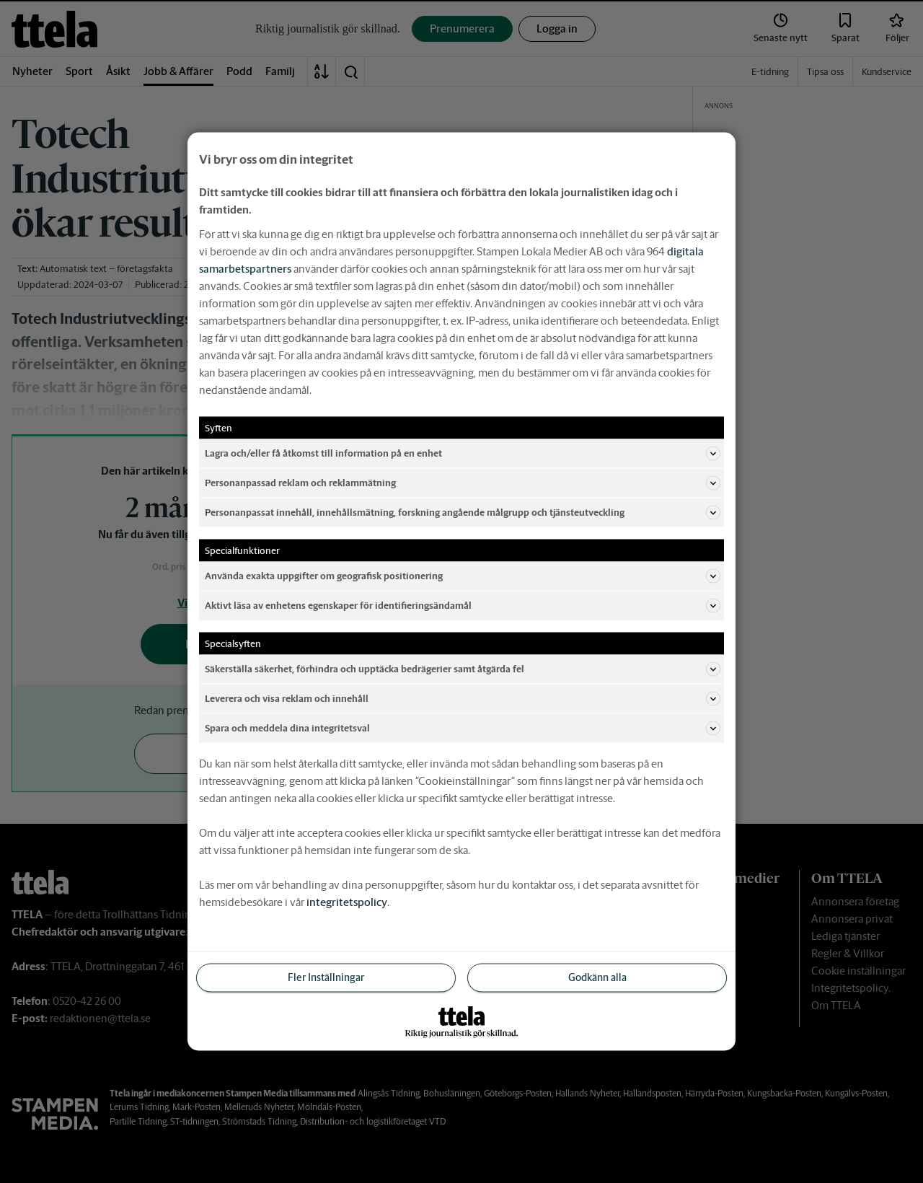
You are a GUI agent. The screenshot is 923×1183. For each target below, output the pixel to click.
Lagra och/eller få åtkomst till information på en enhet (462, 454)
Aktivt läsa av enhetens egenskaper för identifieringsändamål (462, 606)
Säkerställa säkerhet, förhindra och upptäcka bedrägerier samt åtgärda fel (462, 669)
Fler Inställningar (326, 977)
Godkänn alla (597, 977)
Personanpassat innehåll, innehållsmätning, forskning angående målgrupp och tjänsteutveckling (462, 513)
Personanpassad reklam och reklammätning (462, 483)
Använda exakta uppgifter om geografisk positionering (462, 576)
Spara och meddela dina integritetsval (462, 728)
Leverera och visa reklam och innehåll (462, 699)
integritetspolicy (346, 902)
